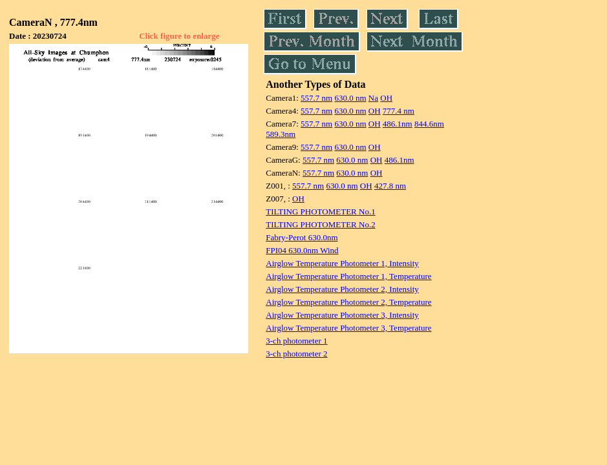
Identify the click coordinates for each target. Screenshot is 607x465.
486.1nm (397, 124)
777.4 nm (398, 111)
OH (386, 98)
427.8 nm (390, 186)
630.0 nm (350, 98)
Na (373, 98)
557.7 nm (316, 98)
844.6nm (429, 124)
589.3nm (280, 134)
